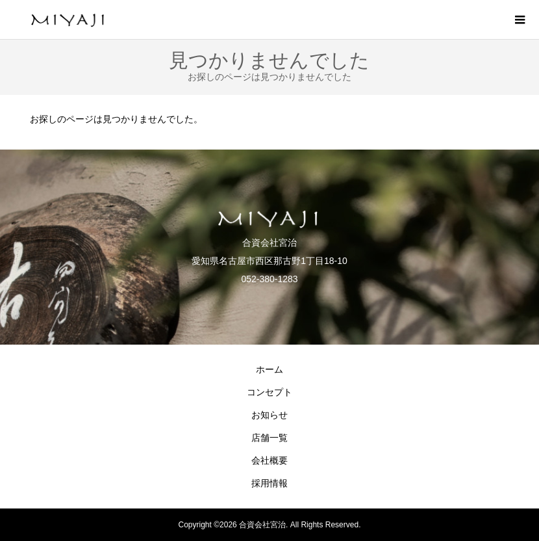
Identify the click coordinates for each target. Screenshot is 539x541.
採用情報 (269, 483)
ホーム (269, 369)
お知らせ (269, 415)
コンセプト (269, 392)
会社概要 (269, 460)
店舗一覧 (269, 437)
